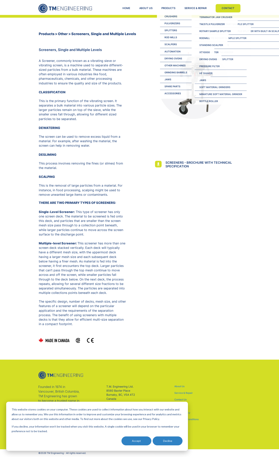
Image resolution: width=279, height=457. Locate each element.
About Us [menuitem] (179, 386)
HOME (126, 8)
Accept (136, 440)
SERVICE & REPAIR (196, 8)
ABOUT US (145, 8)
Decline (167, 440)
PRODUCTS (168, 8)
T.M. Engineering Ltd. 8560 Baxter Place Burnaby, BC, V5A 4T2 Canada (120, 392)
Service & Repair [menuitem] (183, 393)
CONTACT (228, 8)
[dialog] (97, 426)
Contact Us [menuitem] (180, 399)
